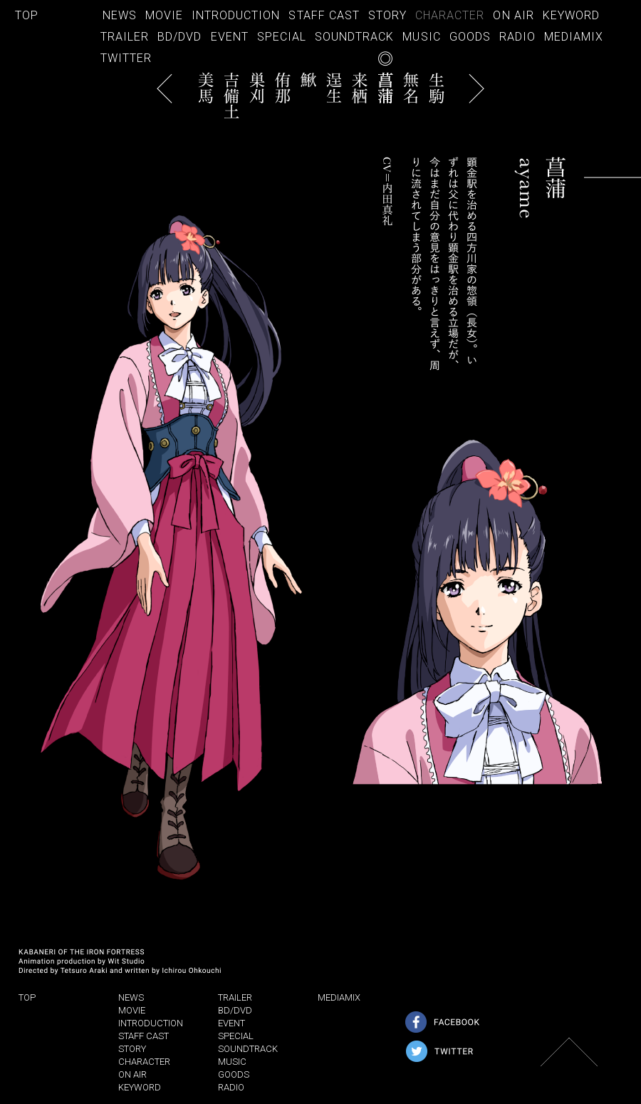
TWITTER (126, 58)
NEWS (120, 15)
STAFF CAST (323, 15)
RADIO (517, 36)
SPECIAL (281, 36)
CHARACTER (449, 15)
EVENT (230, 36)
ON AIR (513, 15)
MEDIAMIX (573, 36)
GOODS (470, 36)
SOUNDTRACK (354, 36)
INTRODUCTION (236, 15)
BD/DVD (179, 36)
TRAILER (124, 36)
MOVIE (164, 15)
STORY (387, 15)
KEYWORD (571, 15)
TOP (26, 15)
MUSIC (421, 36)
